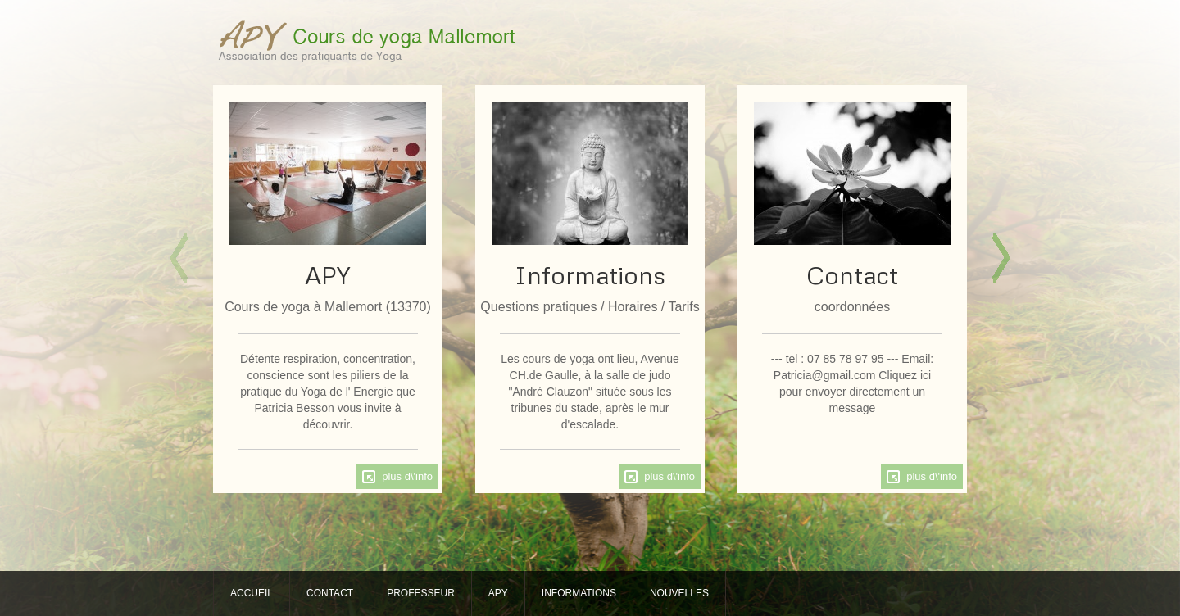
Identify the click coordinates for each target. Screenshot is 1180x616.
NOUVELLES (679, 593)
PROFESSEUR (421, 593)
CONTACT (329, 593)
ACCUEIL (251, 593)
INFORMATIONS (579, 593)
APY (498, 593)
